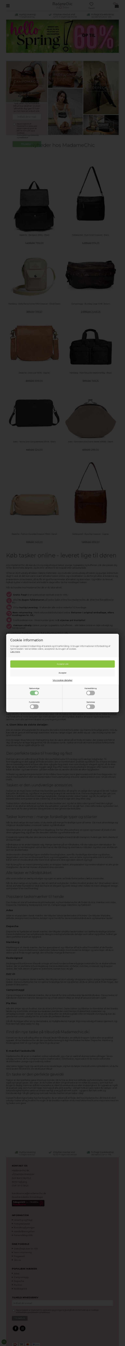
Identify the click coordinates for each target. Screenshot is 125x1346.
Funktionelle (34, 705)
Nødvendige (34, 691)
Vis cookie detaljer (62, 680)
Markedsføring (90, 691)
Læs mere (15, 651)
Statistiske (90, 705)
